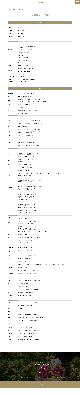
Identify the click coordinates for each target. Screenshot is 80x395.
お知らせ (16, 377)
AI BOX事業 (33, 377)
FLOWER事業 (26, 377)
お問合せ (43, 377)
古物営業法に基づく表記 (60, 377)
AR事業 (21, 377)
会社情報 (38, 377)
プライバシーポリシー (50, 377)
